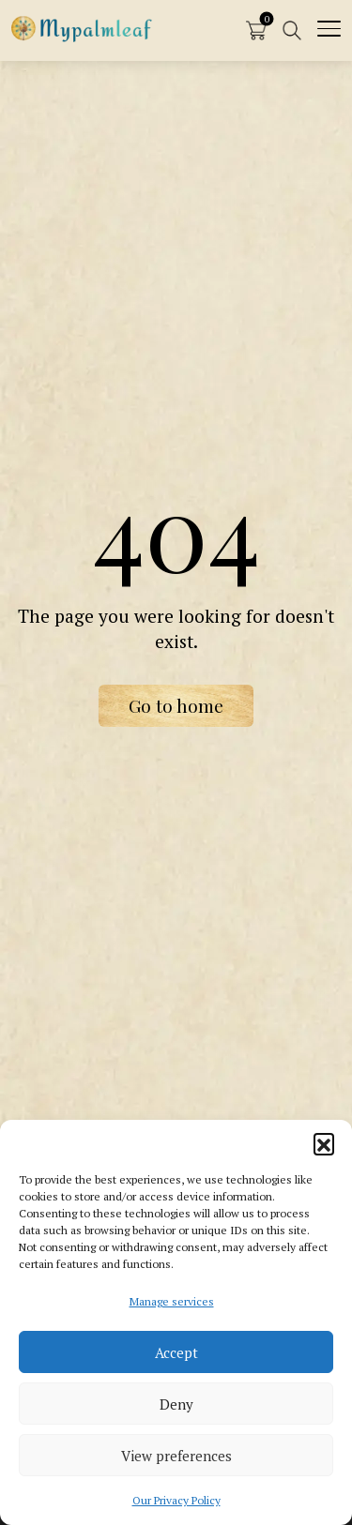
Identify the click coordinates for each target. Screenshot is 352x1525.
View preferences (176, 1455)
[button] (323, 1143)
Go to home (176, 705)
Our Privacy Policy (176, 1500)
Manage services (172, 1301)
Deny (176, 1404)
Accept (176, 1352)
